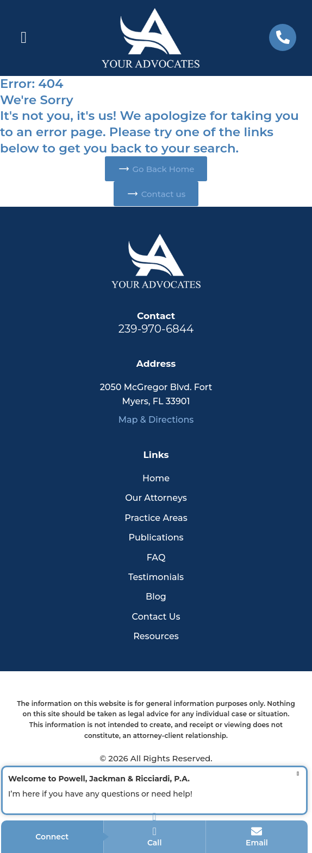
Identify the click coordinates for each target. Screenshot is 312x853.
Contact (156, 315)
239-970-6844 (156, 328)
